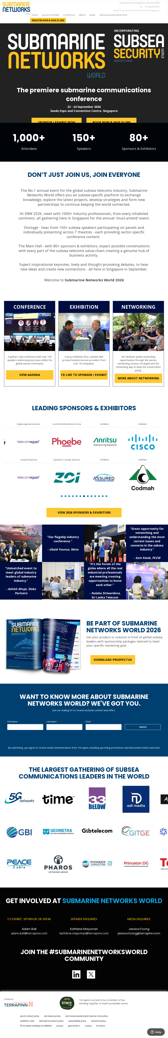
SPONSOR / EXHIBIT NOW (56, 122)
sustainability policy (77, 1021)
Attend (82, 14)
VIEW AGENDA (29, 375)
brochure (100, 1025)
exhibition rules (27, 1021)
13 (106, 496)
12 (103, 496)
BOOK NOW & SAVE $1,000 (111, 122)
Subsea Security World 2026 (113, 14)
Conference (69, 14)
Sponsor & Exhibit (50, 14)
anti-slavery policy (52, 1016)
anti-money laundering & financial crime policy (86, 1016)
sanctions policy (98, 1021)
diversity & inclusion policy (51, 1021)
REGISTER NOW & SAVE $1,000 (48, 20)
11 (99, 496)
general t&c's (74, 1025)
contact (88, 1025)
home (35, 14)
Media (92, 14)
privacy (59, 1025)
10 (95, 496)
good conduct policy (29, 1016)
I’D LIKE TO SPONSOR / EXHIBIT (84, 375)
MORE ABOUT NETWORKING (138, 378)
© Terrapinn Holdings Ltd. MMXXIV (36, 1025)
